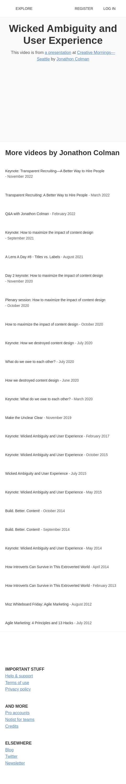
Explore (24, 9)
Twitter (11, 756)
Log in (110, 9)
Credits (12, 726)
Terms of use (17, 682)
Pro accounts (17, 713)
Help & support (19, 676)
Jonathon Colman (73, 59)
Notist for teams (19, 719)
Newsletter (15, 763)
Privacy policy (18, 689)
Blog (9, 750)
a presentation (58, 52)
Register (84, 9)
